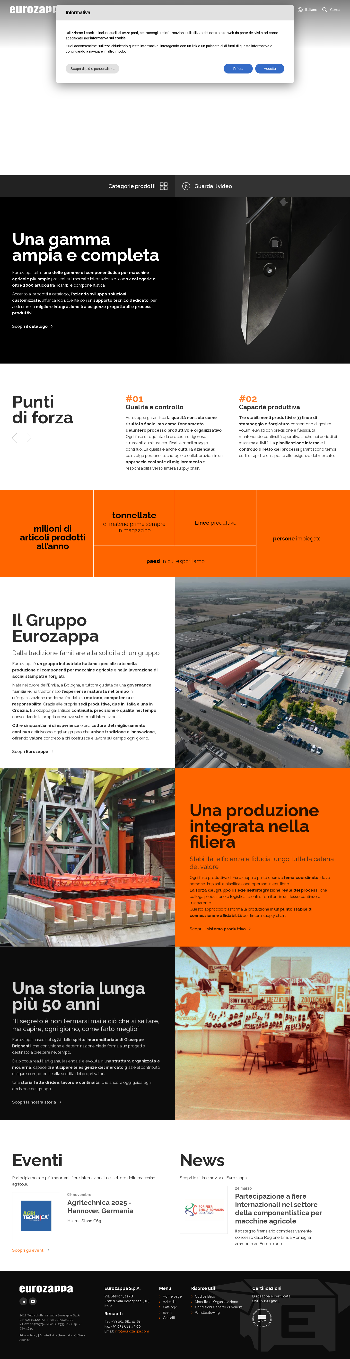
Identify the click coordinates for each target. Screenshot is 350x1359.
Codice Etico (205, 1296)
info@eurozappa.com (132, 1331)
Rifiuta (238, 68)
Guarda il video (213, 186)
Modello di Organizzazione (216, 1302)
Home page (172, 1296)
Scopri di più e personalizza (92, 68)
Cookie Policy (48, 1335)
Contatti (169, 1318)
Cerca (335, 10)
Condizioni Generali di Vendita (219, 1307)
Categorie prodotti (132, 186)
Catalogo (170, 1307)
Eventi (167, 1312)
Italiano (311, 10)
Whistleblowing (207, 1312)
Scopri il (30, 326)
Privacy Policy (28, 1335)
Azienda (169, 1302)
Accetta (270, 68)
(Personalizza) (67, 1335)
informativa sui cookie (107, 38)
